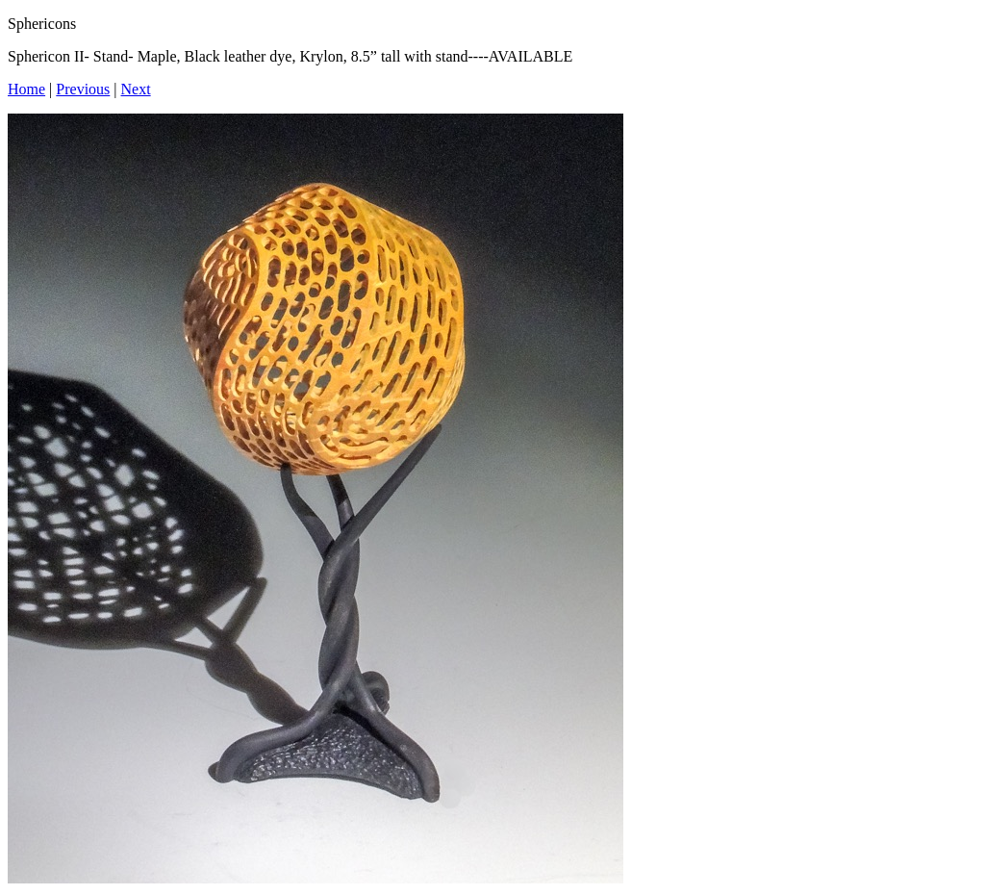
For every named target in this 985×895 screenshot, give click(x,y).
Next (136, 89)
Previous (83, 89)
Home (26, 89)
